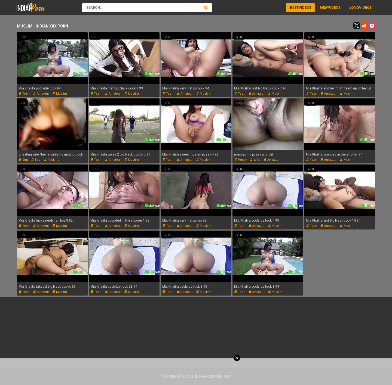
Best (294, 7)
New (324, 7)
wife (255, 160)
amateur (41, 93)
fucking (51, 160)
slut (23, 160)
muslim (59, 93)
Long (354, 7)
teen (24, 93)
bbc (36, 160)
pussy (240, 160)
